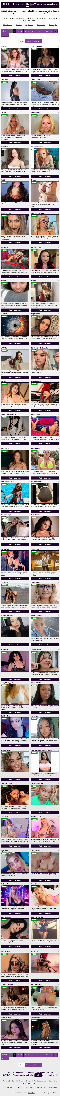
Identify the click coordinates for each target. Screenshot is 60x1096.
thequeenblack (36, 984)
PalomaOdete (35, 1018)
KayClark (4, 381)
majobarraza (5, 750)
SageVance (5, 448)
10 (47, 31)
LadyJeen (4, 816)
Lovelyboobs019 (37, 783)
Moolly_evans (36, 650)
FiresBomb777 (36, 549)
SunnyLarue (35, 112)
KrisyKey (34, 884)
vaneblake (4, 650)
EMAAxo (34, 280)
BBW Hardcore (7, 25)
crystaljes (4, 851)
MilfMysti (4, 314)
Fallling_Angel (36, 816)
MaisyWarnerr (36, 381)
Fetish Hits (31, 1093)
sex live (38, 1075)
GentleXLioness (36, 615)
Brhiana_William (7, 615)
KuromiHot (5, 549)
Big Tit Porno (29, 25)
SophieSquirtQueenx (8, 414)
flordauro (34, 180)
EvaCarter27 (5, 582)
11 (51, 31)
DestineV (4, 46)
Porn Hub (19, 25)
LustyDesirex (35, 851)
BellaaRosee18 (36, 448)
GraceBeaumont (36, 147)
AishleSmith (35, 515)
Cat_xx (3, 112)
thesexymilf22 (36, 414)
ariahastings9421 (37, 247)
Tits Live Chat (41, 25)
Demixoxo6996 (36, 683)
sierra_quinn (35, 716)
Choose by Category (33, 41)
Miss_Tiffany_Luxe (7, 683)
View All (5, 31)
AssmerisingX (6, 515)
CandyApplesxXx (37, 79)
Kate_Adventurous (7, 482)
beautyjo (4, 280)
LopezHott (4, 79)
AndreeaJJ (5, 884)
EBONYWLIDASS (37, 917)
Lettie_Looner (6, 213)
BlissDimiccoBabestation (40, 348)
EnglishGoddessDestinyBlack (41, 750)
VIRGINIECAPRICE (37, 213)
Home (22, 41)
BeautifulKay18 (36, 46)
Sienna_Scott (5, 951)
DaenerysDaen (6, 917)
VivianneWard (36, 482)
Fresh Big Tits (53, 25)
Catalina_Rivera (6, 783)
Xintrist (3, 180)
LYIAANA (4, 348)
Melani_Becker (6, 1018)
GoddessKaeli (6, 716)
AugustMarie (35, 314)
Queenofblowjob (7, 984)
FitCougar (4, 247)
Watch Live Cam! (15, 76)
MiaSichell (34, 951)
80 (3, 35)
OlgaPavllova (35, 582)
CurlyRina (4, 147)
